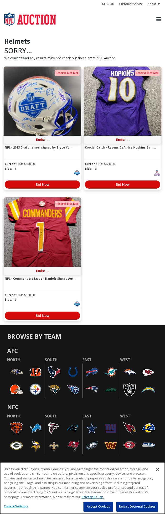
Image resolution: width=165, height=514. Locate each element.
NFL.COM (108, 4)
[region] (82, 488)
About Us (154, 4)
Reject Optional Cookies (137, 506)
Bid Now (42, 184)
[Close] (157, 469)
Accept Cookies (98, 506)
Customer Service (131, 4)
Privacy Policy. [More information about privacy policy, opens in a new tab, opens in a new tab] (93, 497)
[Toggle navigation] (158, 19)
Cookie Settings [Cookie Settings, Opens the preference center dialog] (16, 506)
